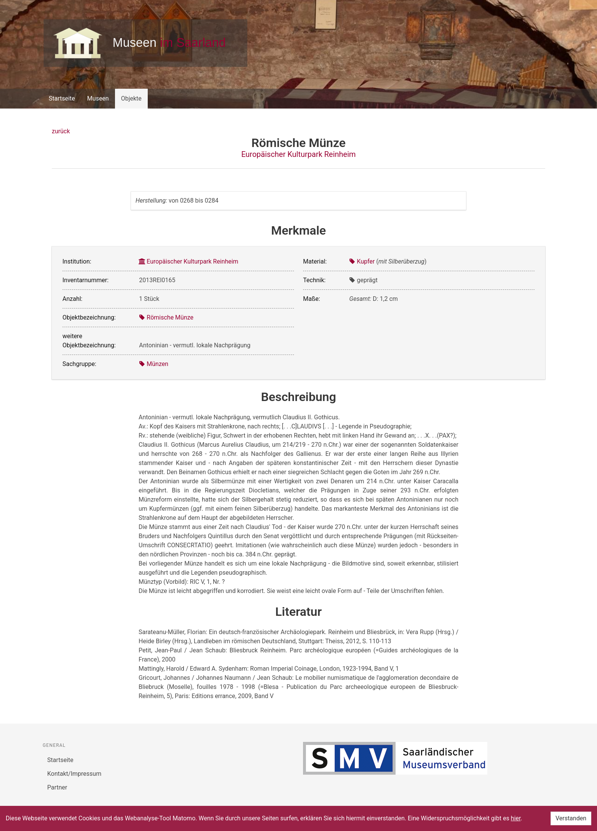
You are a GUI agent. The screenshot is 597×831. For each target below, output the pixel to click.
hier (516, 818)
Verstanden (570, 818)
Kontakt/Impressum (74, 773)
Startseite (62, 98)
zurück (61, 131)
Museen (98, 98)
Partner (57, 787)
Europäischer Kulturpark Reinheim (298, 154)
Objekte (131, 98)
